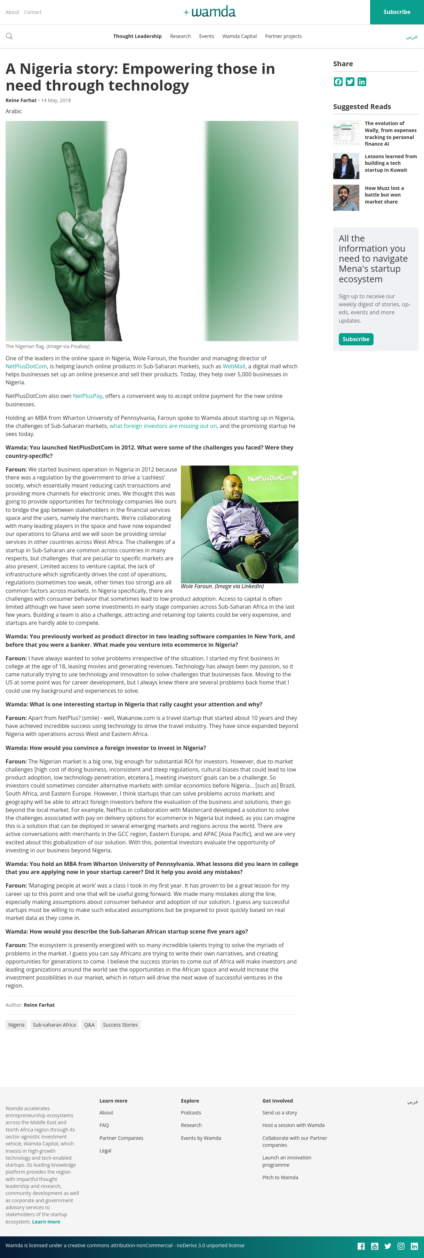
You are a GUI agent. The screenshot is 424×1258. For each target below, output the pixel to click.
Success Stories (120, 1024)
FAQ (104, 1125)
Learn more (46, 1221)
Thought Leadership (137, 36)
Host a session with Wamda (294, 1125)
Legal (105, 1150)
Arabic (14, 111)
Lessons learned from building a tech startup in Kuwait (391, 163)
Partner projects (283, 36)
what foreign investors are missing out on (163, 426)
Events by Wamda (201, 1138)
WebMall (234, 366)
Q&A (89, 1024)
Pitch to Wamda (280, 1177)
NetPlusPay (87, 396)
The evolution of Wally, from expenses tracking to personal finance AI (391, 133)
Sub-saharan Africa (54, 1024)
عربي (412, 36)
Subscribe (397, 12)
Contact (32, 12)
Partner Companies (121, 1138)
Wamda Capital (240, 36)
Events (206, 36)
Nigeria (16, 1024)
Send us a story (280, 1112)
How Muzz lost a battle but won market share (384, 195)
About (12, 12)
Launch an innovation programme (287, 1161)
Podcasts (191, 1112)
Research (180, 36)
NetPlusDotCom (26, 366)
